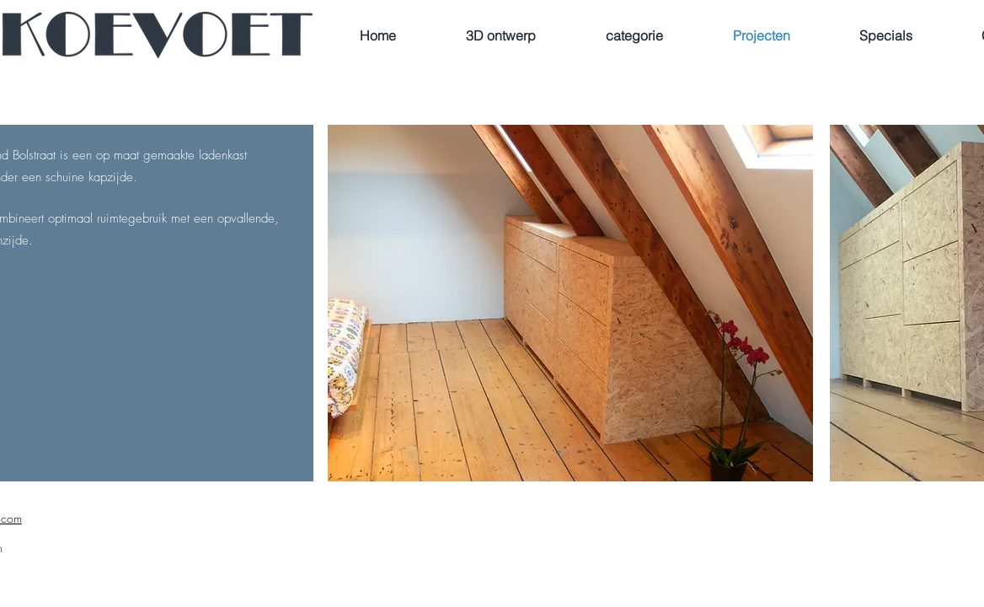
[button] (570, 303)
